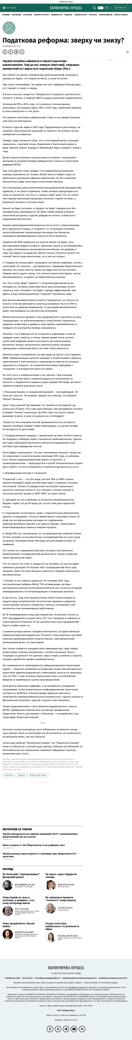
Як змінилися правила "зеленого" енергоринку (60, 899)
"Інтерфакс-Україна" (76, 987)
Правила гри (56, 15)
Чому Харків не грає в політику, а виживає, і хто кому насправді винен (18, 900)
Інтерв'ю (93, 15)
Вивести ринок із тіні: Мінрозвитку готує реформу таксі (34, 845)
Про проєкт (27, 978)
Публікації (16, 15)
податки (21, 775)
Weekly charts (121, 15)
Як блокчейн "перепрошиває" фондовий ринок (21, 876)
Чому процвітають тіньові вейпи (18, 925)
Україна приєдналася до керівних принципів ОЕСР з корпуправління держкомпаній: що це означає (40, 835)
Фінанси (68, 15)
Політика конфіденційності (47, 978)
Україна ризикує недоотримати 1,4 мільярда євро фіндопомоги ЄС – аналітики (40, 855)
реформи (9, 775)
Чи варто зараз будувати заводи (61, 876)
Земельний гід (105, 15)
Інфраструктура (41, 15)
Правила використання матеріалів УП (79, 978)
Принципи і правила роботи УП (113, 978)
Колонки (27, 15)
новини (6, 15)
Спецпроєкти (80, 15)
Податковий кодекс (38, 775)
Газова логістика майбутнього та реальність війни (62, 926)
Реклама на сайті (12, 978)
